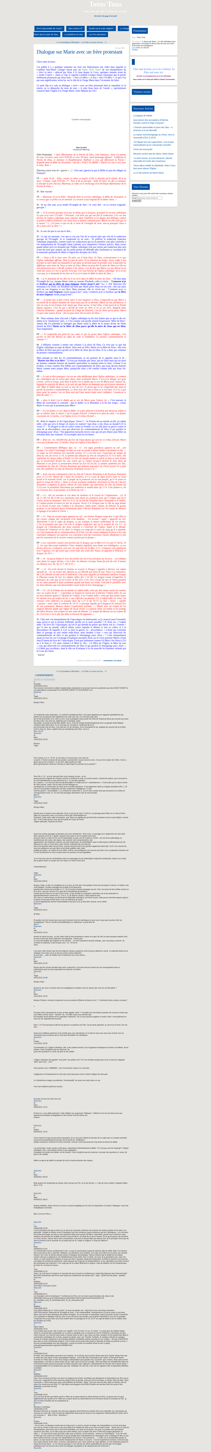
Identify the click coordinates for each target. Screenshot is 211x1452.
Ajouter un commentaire (44, 679)
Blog (133, 37)
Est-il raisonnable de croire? (49, 28)
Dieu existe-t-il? (75, 28)
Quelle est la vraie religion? (101, 28)
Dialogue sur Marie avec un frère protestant (79, 52)
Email (134, 198)
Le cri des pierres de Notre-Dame (148, 173)
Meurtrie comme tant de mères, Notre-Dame (153, 154)
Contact (135, 50)
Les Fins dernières (97, 34)
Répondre (37, 692)
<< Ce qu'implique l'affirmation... (68, 42)
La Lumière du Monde (140, 48)
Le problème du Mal (73, 34)
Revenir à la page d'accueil (105, 16)
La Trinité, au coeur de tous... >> (94, 42)
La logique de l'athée (142, 115)
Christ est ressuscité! (142, 149)
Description (136, 41)
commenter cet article (112, 661)
